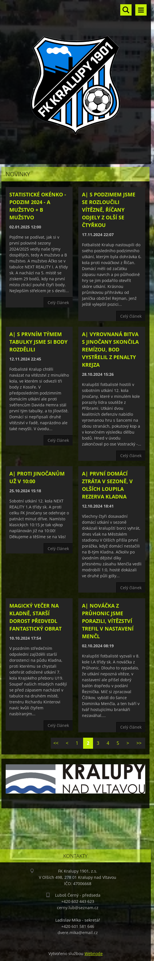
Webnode (94, 953)
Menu (141, 10)
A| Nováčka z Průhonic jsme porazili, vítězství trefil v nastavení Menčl (108, 621)
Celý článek (58, 302)
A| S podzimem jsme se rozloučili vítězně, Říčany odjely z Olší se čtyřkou (108, 209)
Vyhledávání (126, 10)
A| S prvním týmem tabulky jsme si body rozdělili (38, 342)
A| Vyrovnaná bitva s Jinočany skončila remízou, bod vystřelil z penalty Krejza (110, 349)
